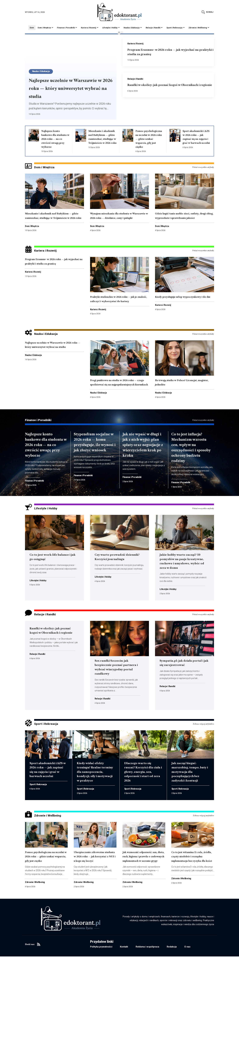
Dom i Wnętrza (48, 176)
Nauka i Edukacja (44, 62)
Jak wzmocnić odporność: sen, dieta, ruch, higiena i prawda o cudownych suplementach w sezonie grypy (143, 930)
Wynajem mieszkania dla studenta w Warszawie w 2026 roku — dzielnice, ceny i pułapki (119, 227)
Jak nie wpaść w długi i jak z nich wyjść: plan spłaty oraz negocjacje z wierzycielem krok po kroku (143, 484)
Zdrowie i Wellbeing (53, 882)
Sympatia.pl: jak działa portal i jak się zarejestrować (180, 715)
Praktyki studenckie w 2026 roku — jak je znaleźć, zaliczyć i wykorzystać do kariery (119, 321)
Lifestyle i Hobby (51, 552)
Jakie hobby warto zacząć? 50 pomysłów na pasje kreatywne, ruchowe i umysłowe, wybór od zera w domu (183, 607)
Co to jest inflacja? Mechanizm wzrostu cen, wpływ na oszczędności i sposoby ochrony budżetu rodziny (191, 486)
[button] (207, 12)
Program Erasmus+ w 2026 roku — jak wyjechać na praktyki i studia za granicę (169, 52)
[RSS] (38, 1025)
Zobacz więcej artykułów (202, 780)
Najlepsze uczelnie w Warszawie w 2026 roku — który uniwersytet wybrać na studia (69, 84)
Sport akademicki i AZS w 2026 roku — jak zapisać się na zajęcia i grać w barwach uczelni (196, 138)
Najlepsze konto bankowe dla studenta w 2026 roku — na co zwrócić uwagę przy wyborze (43, 484)
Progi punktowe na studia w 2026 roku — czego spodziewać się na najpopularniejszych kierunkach (118, 413)
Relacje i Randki (136, 79)
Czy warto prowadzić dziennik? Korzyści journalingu (114, 603)
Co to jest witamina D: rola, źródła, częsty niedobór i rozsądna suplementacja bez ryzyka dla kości (191, 928)
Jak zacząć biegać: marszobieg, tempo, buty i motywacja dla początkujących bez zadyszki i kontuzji (190, 828)
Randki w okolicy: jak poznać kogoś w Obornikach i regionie (50, 683)
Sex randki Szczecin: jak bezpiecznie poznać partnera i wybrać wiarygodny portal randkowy (116, 719)
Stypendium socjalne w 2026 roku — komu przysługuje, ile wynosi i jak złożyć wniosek (95, 484)
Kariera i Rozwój (136, 43)
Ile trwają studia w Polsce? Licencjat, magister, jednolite (181, 408)
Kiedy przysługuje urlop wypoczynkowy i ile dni (176, 319)
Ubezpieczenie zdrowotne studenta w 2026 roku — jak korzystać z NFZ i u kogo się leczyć (94, 928)
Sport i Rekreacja (51, 780)
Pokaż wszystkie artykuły (202, 176)
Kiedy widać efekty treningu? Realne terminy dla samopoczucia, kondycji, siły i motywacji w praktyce (94, 833)
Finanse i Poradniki (44, 456)
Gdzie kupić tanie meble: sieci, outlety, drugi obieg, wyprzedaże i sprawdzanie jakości (183, 229)
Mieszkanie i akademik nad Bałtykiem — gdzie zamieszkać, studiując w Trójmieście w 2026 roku (102, 143)
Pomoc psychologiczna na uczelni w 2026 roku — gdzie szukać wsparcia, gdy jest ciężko (45, 928)
